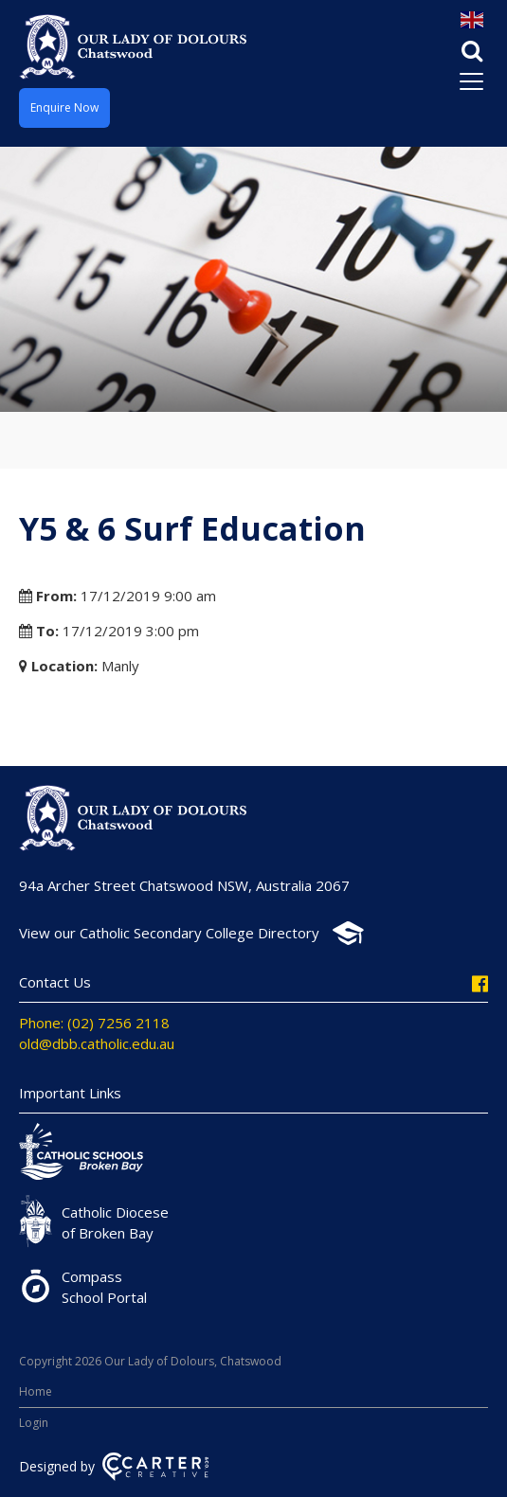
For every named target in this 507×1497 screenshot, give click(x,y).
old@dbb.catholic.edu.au (96, 1043)
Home (35, 1391)
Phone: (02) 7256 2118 (94, 1022)
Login (33, 1423)
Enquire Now (64, 107)
